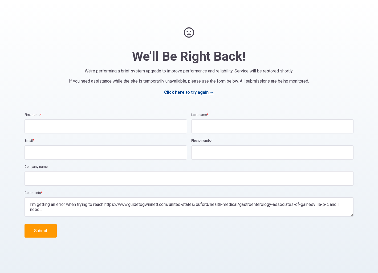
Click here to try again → (189, 92)
